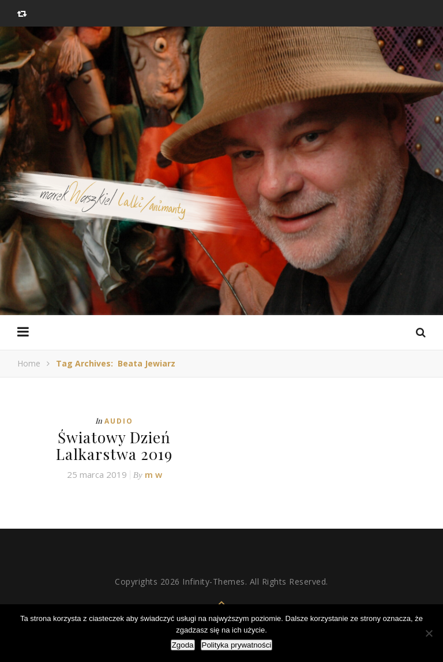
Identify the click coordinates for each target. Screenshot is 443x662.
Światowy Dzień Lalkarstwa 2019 (114, 445)
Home (28, 363)
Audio (118, 421)
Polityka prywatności (237, 645)
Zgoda (183, 645)
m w (153, 474)
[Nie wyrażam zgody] (428, 633)
